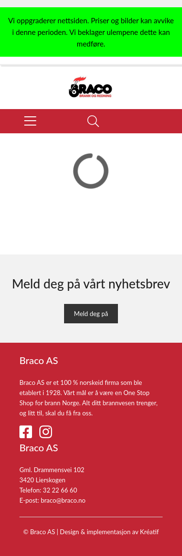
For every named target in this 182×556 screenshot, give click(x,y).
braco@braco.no (63, 500)
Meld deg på (91, 314)
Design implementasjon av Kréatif (109, 532)
